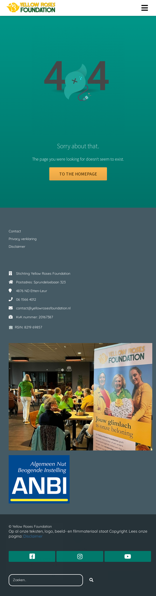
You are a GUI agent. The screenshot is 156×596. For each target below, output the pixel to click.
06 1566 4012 (26, 299)
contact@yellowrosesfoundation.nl (43, 308)
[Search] (91, 580)
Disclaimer (33, 536)
